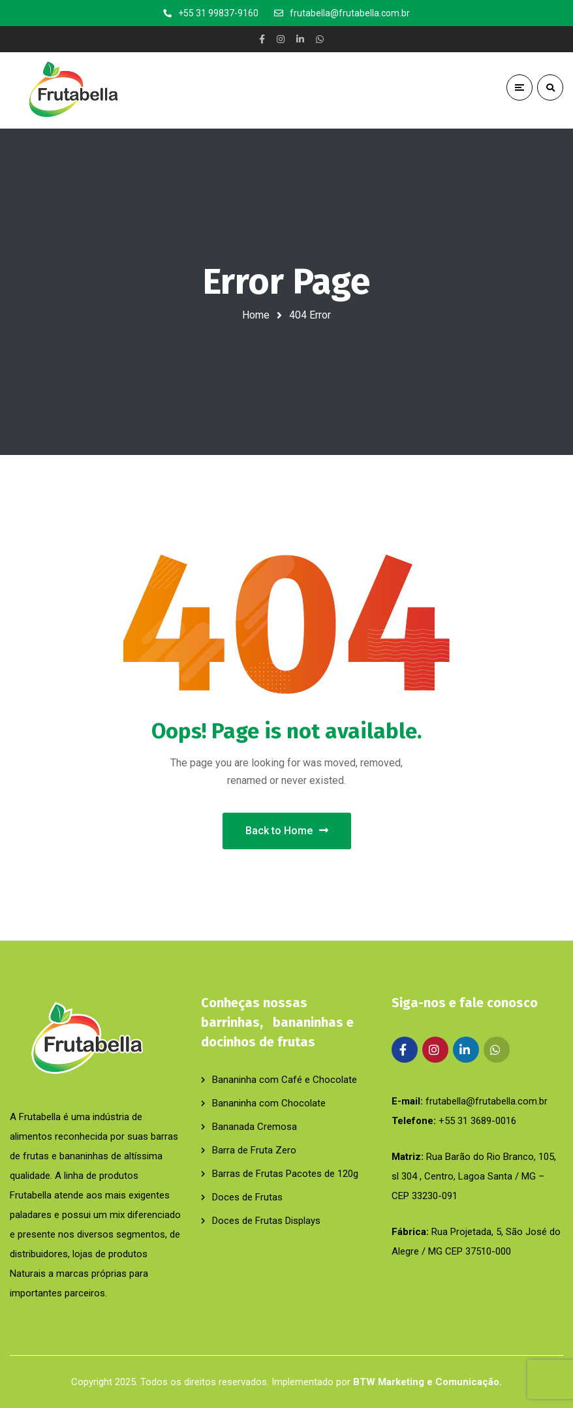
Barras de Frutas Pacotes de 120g (285, 1174)
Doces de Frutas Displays (266, 1221)
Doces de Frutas (247, 1197)
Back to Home (286, 830)
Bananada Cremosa (254, 1127)
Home (256, 315)
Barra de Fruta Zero (254, 1150)
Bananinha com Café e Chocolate (284, 1080)
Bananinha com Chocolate (269, 1103)
